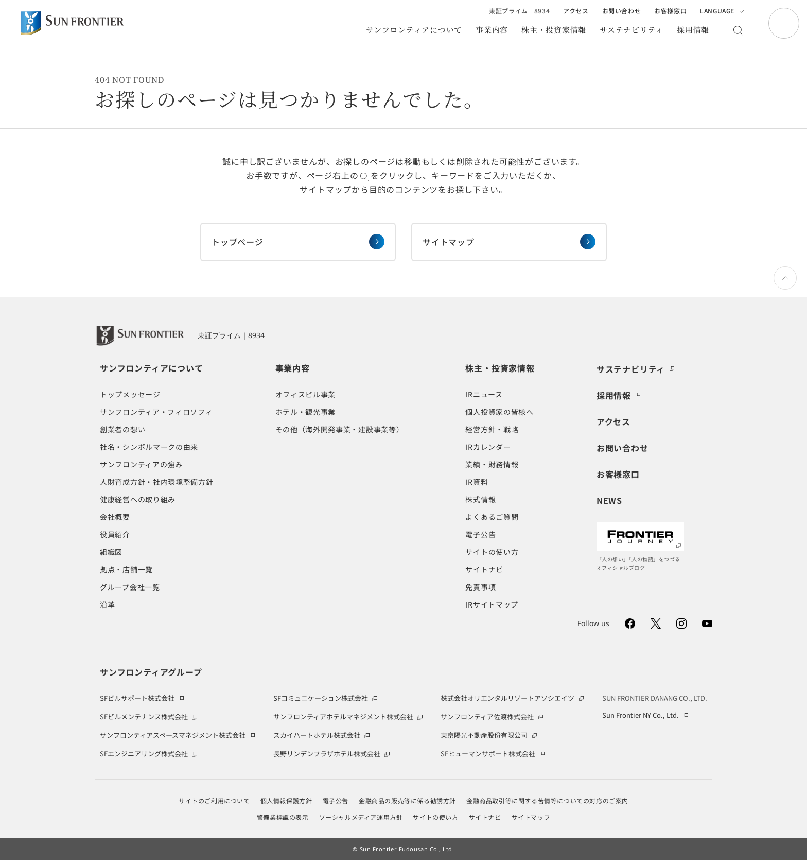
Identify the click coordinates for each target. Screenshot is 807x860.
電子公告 (335, 801)
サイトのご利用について (214, 801)
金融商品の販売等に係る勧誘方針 (407, 801)
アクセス (575, 11)
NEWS (609, 500)
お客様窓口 (670, 11)
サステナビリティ (631, 30)
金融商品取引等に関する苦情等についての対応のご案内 (547, 801)
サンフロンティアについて (414, 30)
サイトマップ (531, 817)
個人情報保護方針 (286, 801)
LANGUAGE (722, 11)
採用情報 (693, 30)
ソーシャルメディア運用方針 (361, 817)
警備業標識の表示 (283, 817)
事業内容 (492, 30)
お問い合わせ (621, 11)
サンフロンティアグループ (151, 672)
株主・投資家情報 (553, 30)
